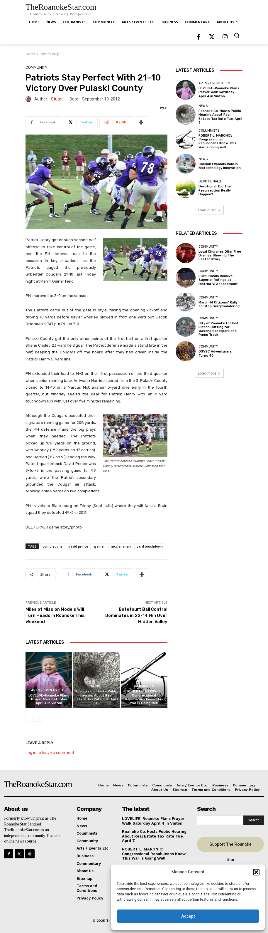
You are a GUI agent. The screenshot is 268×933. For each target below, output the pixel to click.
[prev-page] (29, 717)
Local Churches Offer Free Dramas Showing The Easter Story (220, 255)
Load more (209, 209)
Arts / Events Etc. (48, 690)
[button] (256, 872)
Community (49, 53)
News (95, 686)
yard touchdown (150, 546)
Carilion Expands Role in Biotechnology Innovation (220, 166)
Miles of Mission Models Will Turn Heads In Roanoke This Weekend (55, 615)
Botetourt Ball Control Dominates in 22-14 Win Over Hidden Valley (136, 615)
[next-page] (38, 717)
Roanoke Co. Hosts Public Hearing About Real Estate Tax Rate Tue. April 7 (96, 697)
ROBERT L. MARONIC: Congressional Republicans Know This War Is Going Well (144, 697)
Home (31, 53)
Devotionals (210, 181)
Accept (188, 916)
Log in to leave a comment (50, 752)
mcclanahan (121, 546)
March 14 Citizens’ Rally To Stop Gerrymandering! (219, 304)
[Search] (253, 820)
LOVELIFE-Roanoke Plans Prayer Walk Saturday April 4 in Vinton (48, 699)
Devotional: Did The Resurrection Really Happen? (215, 190)
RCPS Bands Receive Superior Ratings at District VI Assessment (218, 280)
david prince (78, 546)
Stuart (57, 99)
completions (52, 546)
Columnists (143, 686)
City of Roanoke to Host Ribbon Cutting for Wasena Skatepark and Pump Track (219, 329)
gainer (99, 546)
